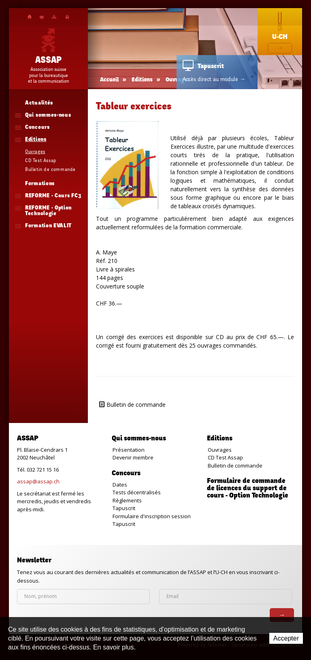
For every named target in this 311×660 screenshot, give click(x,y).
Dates (120, 484)
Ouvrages (220, 449)
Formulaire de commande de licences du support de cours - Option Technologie (247, 489)
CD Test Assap (225, 457)
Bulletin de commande (136, 404)
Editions (142, 80)
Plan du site (54, 17)
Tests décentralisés (137, 492)
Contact (42, 17)
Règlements (127, 500)
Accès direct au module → (214, 79)
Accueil (30, 17)
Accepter (286, 638)
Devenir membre (133, 457)
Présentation (129, 449)
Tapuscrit (124, 508)
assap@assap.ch (38, 481)
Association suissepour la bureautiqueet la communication (48, 75)
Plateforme (67, 17)
